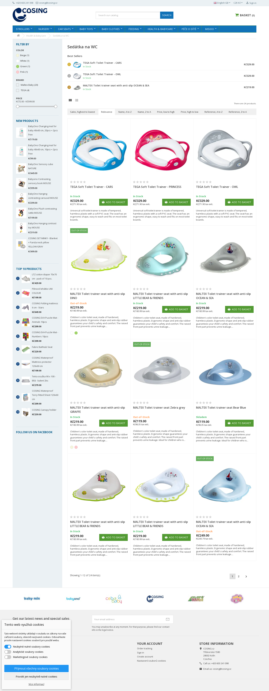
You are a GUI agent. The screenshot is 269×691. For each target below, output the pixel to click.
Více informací (36, 684)
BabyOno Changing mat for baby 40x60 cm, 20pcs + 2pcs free (43, 130)
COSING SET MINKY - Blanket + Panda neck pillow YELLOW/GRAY (43, 242)
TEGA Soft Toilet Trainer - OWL (102, 74)
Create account (145, 656)
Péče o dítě (189, 29)
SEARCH (166, 15)
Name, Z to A (144, 111)
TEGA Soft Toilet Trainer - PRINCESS (157, 187)
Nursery (43, 29)
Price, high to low (189, 111)
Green (25, 66)
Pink (24, 71)
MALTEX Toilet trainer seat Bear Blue (221, 407)
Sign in (140, 652)
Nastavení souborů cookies (151, 660)
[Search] (134, 15)
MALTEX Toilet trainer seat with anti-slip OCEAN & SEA (116, 85)
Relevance (106, 111)
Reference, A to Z (213, 111)
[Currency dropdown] (238, 3)
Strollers (23, 29)
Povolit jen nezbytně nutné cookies (36, 676)
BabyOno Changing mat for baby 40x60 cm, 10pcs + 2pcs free (43, 149)
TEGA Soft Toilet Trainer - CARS (102, 62)
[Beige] (71, 447)
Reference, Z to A (238, 111)
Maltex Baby (29, 84)
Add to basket (113, 202)
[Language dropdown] (222, 3)
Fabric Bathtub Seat (42, 347)
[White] (71, 333)
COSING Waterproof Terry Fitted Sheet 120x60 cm (45, 395)
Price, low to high (166, 111)
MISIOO (209, 29)
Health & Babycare (160, 29)
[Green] (76, 333)
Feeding (133, 29)
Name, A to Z (125, 111)
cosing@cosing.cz (222, 668)
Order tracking (144, 648)
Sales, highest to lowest (82, 111)
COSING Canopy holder (44, 409)
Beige (24, 55)
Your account (150, 643)
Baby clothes (111, 29)
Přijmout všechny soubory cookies (36, 668)
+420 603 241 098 (220, 663)
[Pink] (76, 447)
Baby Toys (86, 29)
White (24, 60)
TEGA (25, 90)
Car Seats (64, 29)
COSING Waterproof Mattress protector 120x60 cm (42, 362)
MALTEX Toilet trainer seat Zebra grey (159, 407)
